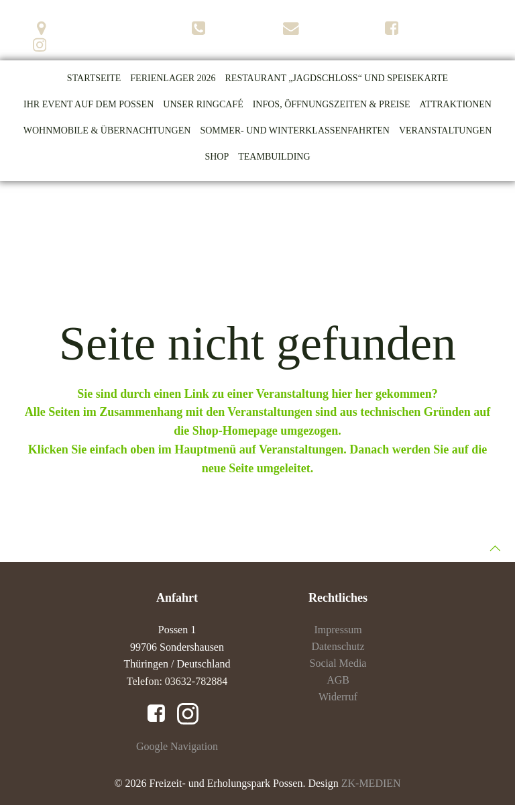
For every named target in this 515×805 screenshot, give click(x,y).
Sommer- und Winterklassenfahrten (295, 130)
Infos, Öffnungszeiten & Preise (331, 104)
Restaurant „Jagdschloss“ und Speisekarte (337, 78)
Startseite (94, 78)
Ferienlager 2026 (172, 78)
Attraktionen (456, 104)
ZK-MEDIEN (371, 782)
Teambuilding (274, 157)
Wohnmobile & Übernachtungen (107, 130)
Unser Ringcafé (203, 104)
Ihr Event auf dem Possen (88, 104)
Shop (217, 157)
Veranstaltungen (445, 130)
